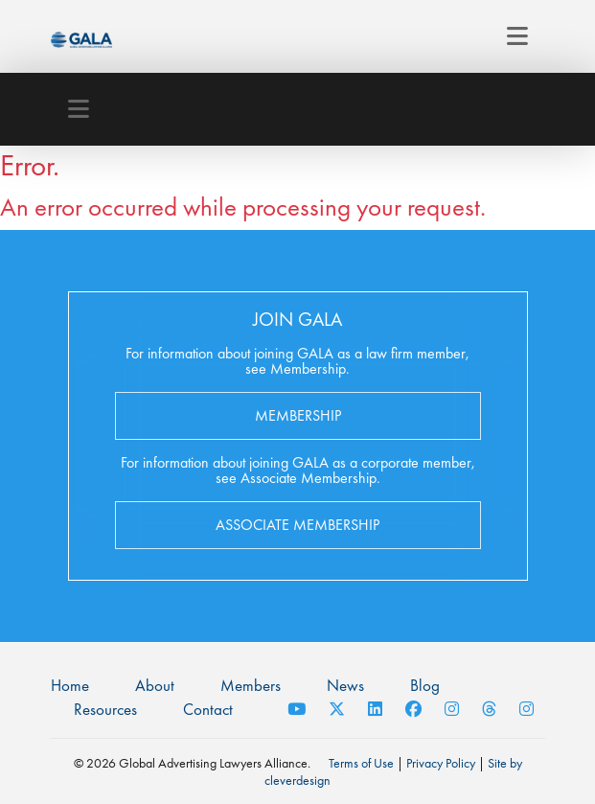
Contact (208, 709)
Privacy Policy (440, 762)
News (345, 685)
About (154, 685)
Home (70, 685)
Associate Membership (297, 525)
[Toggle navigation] (517, 36)
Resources (105, 709)
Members (250, 685)
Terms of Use (361, 762)
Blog (425, 685)
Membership (298, 415)
